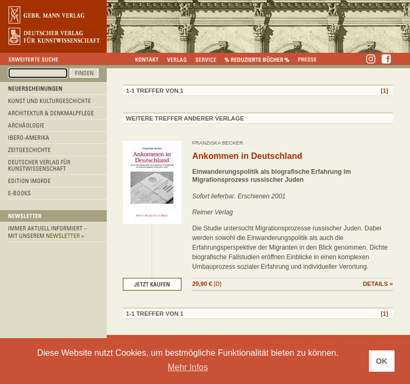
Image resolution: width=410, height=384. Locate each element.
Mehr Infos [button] (188, 367)
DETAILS (375, 284)
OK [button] (382, 361)
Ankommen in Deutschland (247, 156)
